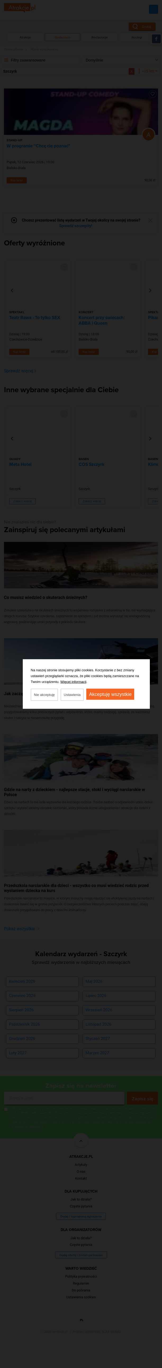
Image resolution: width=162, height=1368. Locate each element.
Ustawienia (72, 695)
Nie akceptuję (44, 695)
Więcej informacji (73, 682)
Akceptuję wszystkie (110, 694)
